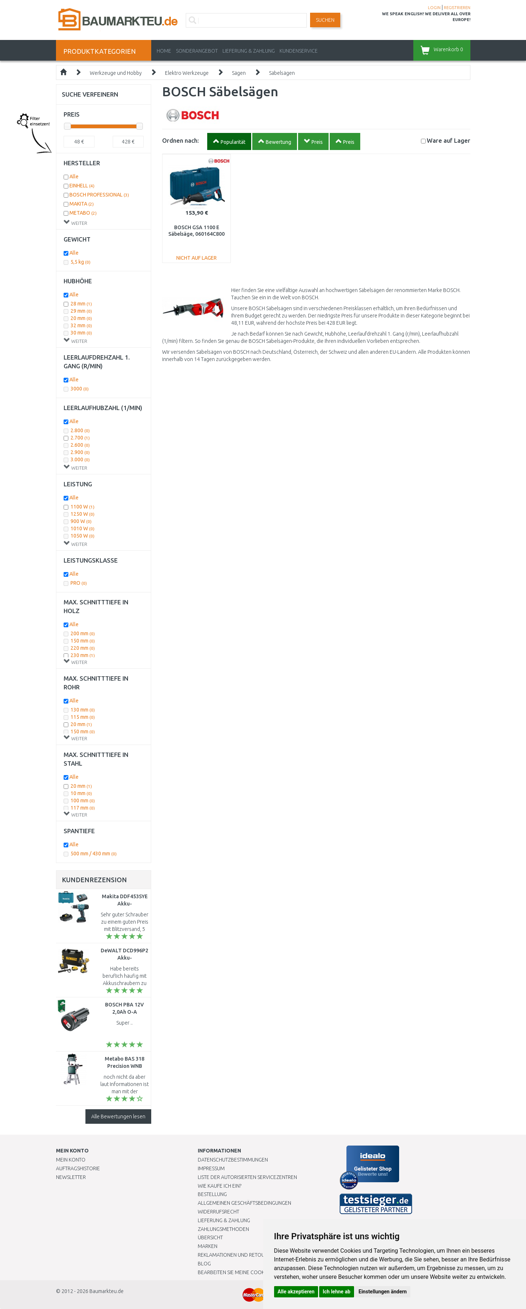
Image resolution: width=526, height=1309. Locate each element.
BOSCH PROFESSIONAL (99, 195)
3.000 (80, 459)
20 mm (81, 318)
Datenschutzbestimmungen (233, 1160)
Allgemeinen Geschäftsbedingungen (244, 1203)
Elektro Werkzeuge (187, 73)
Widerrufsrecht (218, 1212)
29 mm (81, 311)
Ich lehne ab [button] (336, 1291)
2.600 (80, 445)
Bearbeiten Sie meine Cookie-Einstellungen (252, 1272)
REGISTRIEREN (457, 7)
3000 (80, 389)
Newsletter (71, 1177)
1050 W (83, 536)
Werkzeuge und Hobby (116, 73)
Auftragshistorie (78, 1168)
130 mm (83, 710)
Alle (74, 176)
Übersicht (210, 1237)
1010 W (83, 528)
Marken (207, 1246)
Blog (204, 1264)
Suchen (325, 20)
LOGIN (434, 7)
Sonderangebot (197, 51)
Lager (448, 140)
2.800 (80, 430)
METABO (83, 213)
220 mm (83, 648)
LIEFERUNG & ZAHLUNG (248, 51)
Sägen (239, 73)
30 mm (81, 333)
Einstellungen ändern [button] (382, 1291)
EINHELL (82, 186)
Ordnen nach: (180, 140)
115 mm (83, 717)
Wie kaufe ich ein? (219, 1186)
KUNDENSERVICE (299, 51)
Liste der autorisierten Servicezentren (247, 1177)
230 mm (83, 655)
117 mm (83, 808)
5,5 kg (81, 262)
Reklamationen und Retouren (236, 1255)
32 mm (81, 325)
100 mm (83, 800)
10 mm (81, 793)
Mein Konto (70, 1160)
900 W (81, 521)
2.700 (80, 438)
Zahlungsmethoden (223, 1229)
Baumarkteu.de (106, 1291)
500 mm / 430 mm (94, 853)
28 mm (81, 304)
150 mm (83, 641)
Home (164, 51)
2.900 (80, 452)
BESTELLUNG (212, 1194)
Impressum (211, 1168)
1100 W (83, 507)
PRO (79, 583)
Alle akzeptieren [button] (296, 1291)
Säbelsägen (282, 73)
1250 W (83, 514)
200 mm (83, 633)
